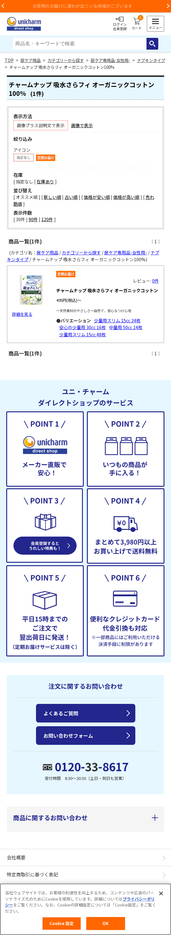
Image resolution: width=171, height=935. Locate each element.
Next (168, 6)
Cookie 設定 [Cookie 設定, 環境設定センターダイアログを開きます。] (61, 923)
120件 (47, 219)
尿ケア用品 (30, 60)
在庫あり (45, 181)
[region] (85, 909)
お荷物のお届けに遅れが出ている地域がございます (86, 6)
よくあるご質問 (60, 713)
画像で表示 (82, 125)
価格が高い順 (126, 197)
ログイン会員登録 (120, 24)
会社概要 (16, 857)
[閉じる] (161, 893)
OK (105, 923)
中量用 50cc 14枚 (125, 327)
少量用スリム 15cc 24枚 (117, 320)
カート (137, 23)
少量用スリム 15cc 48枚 (82, 334)
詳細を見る (22, 314)
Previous (3, 6)
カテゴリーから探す (65, 60)
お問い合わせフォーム (68, 735)
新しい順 (52, 197)
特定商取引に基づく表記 (32, 874)
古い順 (71, 197)
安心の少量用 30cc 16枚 (82, 327)
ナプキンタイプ (151, 60)
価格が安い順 (97, 197)
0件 (155, 281)
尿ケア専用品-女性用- (110, 60)
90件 (33, 219)
